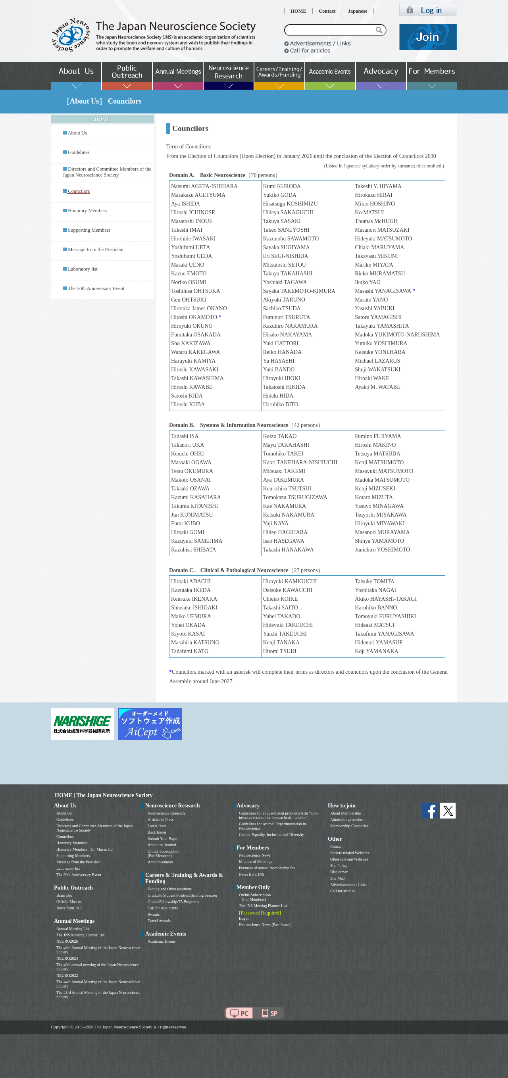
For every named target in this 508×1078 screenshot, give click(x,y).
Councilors (65, 836)
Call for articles (342, 891)
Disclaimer (339, 872)
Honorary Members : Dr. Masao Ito (84, 849)
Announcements (160, 862)
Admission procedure (347, 819)
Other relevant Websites (349, 859)
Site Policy (339, 865)
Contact (327, 11)
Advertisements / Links (348, 884)
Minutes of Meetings (255, 861)
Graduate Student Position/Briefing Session (182, 895)
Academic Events (161, 941)
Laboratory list (83, 269)
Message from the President (95, 249)
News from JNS (69, 908)
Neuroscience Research (166, 813)
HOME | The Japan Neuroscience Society (103, 795)
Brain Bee (64, 895)
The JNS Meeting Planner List (80, 935)
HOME (298, 11)
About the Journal (162, 845)
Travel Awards (159, 921)
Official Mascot (68, 901)
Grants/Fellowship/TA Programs (173, 901)
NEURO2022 (67, 975)
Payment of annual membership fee (267, 868)
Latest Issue (157, 826)
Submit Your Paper (163, 838)
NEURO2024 (67, 958)
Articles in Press (161, 819)
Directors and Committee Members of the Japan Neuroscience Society (107, 172)
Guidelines (79, 152)
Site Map (337, 878)
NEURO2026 (67, 941)
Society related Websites (349, 853)
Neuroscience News (255, 855)
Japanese (358, 11)
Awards (154, 914)
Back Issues (157, 832)
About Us (77, 133)
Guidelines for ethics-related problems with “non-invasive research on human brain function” (278, 815)
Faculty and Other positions (170, 889)
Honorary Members (87, 210)
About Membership (345, 813)
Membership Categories (349, 826)
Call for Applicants (163, 908)
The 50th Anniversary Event (96, 288)
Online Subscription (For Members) (163, 853)
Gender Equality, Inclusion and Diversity (271, 834)
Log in (244, 918)
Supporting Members (89, 230)
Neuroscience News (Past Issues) (265, 924)
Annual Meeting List (72, 928)
